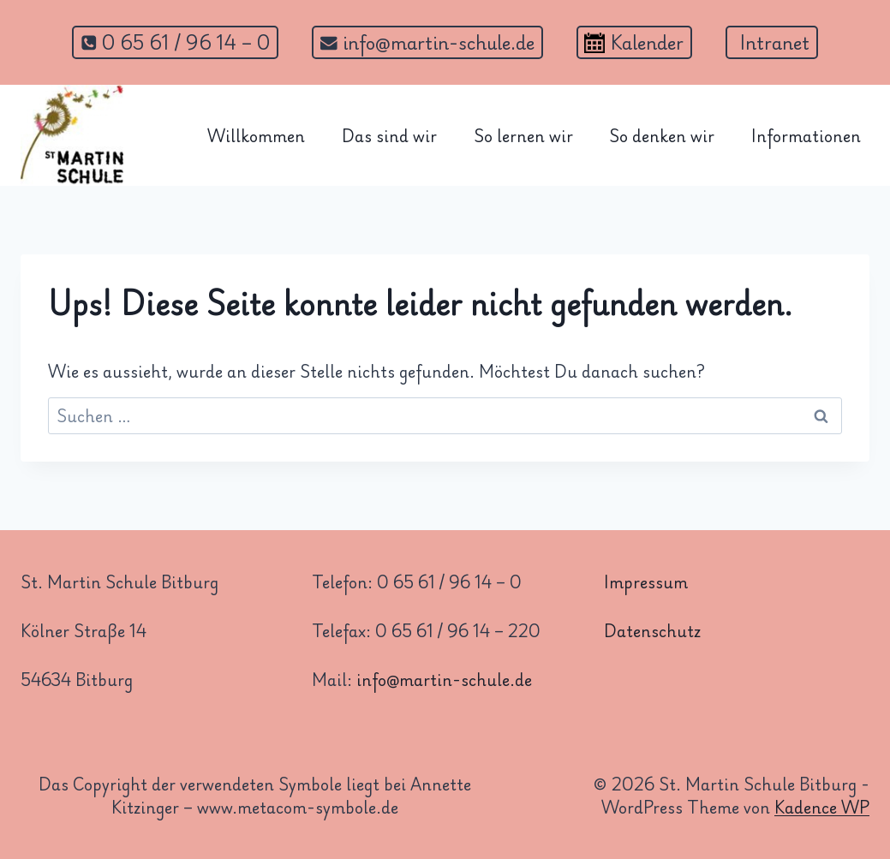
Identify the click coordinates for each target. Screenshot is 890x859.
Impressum (646, 581)
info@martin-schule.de (444, 679)
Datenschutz (652, 630)
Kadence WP (821, 807)
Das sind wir (389, 135)
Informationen (806, 135)
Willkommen (256, 135)
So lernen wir (523, 135)
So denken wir (661, 135)
